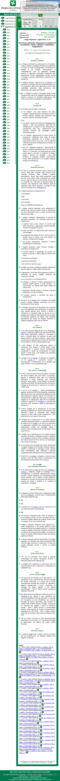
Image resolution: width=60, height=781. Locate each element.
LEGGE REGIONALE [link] (19, 20)
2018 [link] (6, 50)
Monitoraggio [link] (35, 19)
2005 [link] (6, 88)
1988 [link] (6, 128)
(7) (45, 187)
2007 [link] (6, 82)
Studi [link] (51, 19)
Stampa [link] (22, 33)
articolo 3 (31, 360)
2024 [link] (6, 35)
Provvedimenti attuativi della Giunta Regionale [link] (56, 23)
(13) (45, 370)
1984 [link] (6, 134)
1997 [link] (6, 111)
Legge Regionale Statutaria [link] (11, 21)
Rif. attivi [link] (52, 32)
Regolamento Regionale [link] (11, 27)
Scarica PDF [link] (24, 35)
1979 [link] (6, 149)
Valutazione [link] (46, 19)
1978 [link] (6, 151)
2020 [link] (6, 44)
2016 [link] (6, 56)
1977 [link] (6, 154)
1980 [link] (6, 146)
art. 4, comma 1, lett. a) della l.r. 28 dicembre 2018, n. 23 (36, 648)
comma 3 (35, 423)
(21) (43, 509)
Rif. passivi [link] (40, 35)
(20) (22, 500)
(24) (30, 568)
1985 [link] (6, 131)
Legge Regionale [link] (8, 18)
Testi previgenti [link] (50, 35)
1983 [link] (6, 137)
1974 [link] (6, 163)
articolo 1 (31, 495)
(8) (23, 196)
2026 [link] (6, 30)
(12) (49, 342)
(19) (36, 497)
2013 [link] (6, 64)
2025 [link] (6, 33)
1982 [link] (6, 140)
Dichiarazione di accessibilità (41, 772)
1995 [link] (6, 114)
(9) (42, 205)
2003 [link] (6, 93)
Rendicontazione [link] (40, 19)
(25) (43, 574)
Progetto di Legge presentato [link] (25, 22)
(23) (43, 560)
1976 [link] (6, 157)
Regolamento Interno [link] (9, 24)
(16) (35, 442)
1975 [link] (6, 160)
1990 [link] (6, 122)
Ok (40, 15)
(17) (47, 460)
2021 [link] (6, 41)
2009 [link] (6, 76)
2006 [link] (6, 85)
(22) (44, 521)
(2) (27, 79)
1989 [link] (6, 125)
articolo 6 (41, 187)
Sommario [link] (44, 32)
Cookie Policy (22, 772)
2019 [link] (6, 47)
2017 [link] (6, 53)
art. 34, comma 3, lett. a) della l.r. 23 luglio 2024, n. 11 (38, 675)
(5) (34, 132)
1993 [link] (6, 120)
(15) (44, 416)
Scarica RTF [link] (24, 38)
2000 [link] (6, 102)
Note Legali (13, 772)
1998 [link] (6, 108)
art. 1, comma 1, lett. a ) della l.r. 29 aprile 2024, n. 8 (38, 650)
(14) (27, 387)
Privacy (29, 772)
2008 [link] (6, 79)
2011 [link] (6, 70)
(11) (39, 264)
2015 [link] (6, 59)
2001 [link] (6, 99)
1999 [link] (6, 105)
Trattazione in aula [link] (30, 21)
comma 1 (50, 82)
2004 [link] (6, 91)
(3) (51, 99)
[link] (13, 11)
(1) (41, 47)
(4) (23, 120)
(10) (39, 243)
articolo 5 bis (27, 596)
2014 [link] (6, 62)
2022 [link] (6, 38)
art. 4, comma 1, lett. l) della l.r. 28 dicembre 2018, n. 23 (36, 748)
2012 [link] (6, 67)
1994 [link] (6, 117)
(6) (37, 161)
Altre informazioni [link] (49, 37)
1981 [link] (6, 143)
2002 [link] (6, 96)
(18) (40, 464)
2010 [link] (6, 73)
